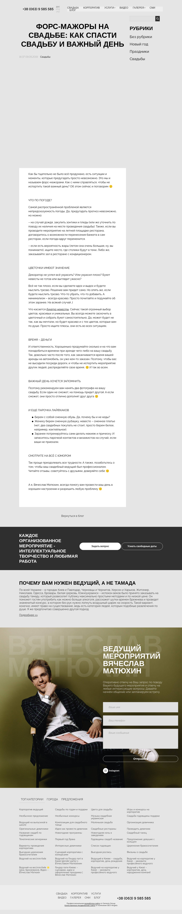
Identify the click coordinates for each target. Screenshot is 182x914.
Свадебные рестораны (103, 832)
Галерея (138, 8)
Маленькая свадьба (102, 826)
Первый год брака (65, 843)
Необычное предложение (33, 819)
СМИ (152, 8)
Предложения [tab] (72, 803)
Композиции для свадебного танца (71, 827)
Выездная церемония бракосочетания (31, 857)
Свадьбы (45, 56)
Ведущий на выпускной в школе (33, 827)
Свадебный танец (137, 836)
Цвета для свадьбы (101, 813)
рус (58, 6)
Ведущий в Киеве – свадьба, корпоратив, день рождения (107, 863)
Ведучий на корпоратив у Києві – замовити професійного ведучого (141, 865)
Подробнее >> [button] (28, 615)
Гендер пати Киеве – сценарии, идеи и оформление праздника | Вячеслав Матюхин (69, 875)
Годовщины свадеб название (107, 843)
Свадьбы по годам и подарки (71, 813)
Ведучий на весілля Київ (32, 862)
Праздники (139, 51)
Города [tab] (52, 803)
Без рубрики (141, 37)
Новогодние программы (68, 836)
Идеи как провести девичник (71, 832)
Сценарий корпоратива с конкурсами (69, 857)
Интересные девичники (68, 849)
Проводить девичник (138, 832)
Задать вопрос (87, 548)
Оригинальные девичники (33, 832)
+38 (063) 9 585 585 (38, 9)
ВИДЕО (124, 8)
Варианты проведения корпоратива (31, 851)
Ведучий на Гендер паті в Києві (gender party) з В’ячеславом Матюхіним (69, 865)
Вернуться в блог (72, 515)
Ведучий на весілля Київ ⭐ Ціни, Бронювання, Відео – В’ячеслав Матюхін (34, 874)
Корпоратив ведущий (31, 813)
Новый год (139, 44)
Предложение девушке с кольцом (141, 844)
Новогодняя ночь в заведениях (101, 838)
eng (58, 9)
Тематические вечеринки (33, 843)
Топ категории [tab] (32, 803)
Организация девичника (140, 826)
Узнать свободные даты (142, 548)
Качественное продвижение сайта (80, 910)
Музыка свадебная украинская (101, 821)
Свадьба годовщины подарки (143, 819)
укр (58, 11)
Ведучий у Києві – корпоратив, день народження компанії (138, 874)
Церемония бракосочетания (142, 849)
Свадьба (73, 8)
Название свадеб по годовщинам (30, 838)
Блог (73, 10)
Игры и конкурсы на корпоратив (138, 814)
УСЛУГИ (109, 8)
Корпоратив (91, 8)
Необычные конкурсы (67, 819)
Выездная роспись (101, 856)
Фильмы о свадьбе (137, 856)
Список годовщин (101, 849)
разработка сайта (92, 907)
